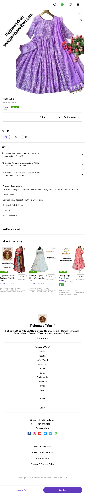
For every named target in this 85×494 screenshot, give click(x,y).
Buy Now (62, 490)
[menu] (5, 4)
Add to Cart (22, 490)
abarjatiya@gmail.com (44, 420)
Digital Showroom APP (55, 478)
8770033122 (44, 424)
